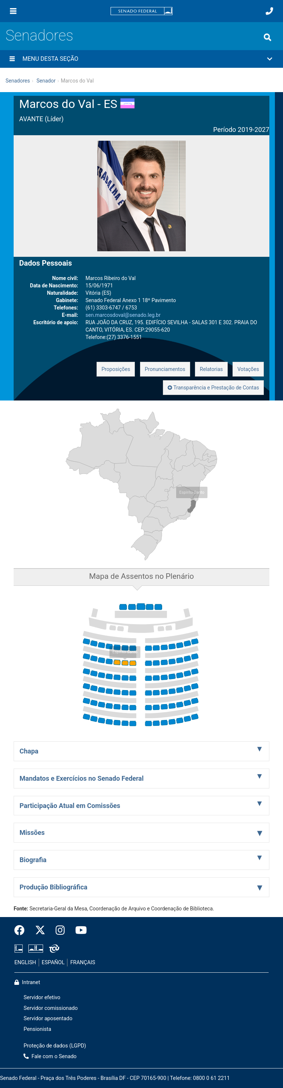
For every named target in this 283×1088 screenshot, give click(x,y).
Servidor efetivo (42, 997)
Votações (248, 369)
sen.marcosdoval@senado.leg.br (123, 315)
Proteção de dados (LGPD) (55, 1046)
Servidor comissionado (51, 1008)
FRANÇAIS (82, 962)
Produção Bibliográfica (53, 887)
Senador (46, 81)
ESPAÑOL (53, 962)
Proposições (115, 369)
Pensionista (37, 1029)
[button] (141, 59)
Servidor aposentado (48, 1018)
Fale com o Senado (50, 1056)
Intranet (27, 982)
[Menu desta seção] (12, 59)
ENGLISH (25, 962)
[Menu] (13, 11)
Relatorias (211, 369)
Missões (32, 832)
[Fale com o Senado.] (269, 11)
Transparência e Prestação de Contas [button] (213, 388)
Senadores (39, 35)
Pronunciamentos (165, 369)
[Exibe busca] (267, 37)
